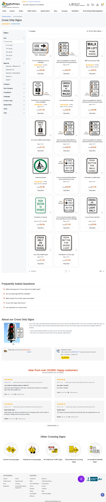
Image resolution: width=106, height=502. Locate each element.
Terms (31, 484)
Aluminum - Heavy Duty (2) (13, 73)
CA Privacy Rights (46, 492)
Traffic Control (31, 11)
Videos (31, 489)
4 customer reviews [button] (15, 23)
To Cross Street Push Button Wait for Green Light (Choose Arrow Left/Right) (66, 216)
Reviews (32, 487)
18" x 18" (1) (9, 55)
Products (44, 487)
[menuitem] (4, 11)
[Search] (44, 5)
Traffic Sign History (47, 479)
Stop (55, 11)
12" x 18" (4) (9, 49)
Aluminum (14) (10, 70)
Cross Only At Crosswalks (66, 100)
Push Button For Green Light (66, 253)
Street (21, 11)
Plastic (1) (8, 76)
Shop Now (41, 73)
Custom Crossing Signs (11, 458)
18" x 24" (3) (9, 52)
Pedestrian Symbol (40, 177)
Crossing (64, 11)
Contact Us (33, 477)
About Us (44, 477)
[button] (92, 5)
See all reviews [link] (53, 424)
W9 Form (32, 494)
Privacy (44, 484)
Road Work (75, 11)
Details (29, 350)
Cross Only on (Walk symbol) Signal (40, 140)
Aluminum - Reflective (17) (13, 66)
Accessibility (33, 492)
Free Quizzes (45, 482)
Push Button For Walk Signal (92, 177)
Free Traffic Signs (34, 482)
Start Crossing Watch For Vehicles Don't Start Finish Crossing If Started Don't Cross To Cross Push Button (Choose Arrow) (66, 61)
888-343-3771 (76, 350)
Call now (65, 355)
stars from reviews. (34, 1)
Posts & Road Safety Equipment (92, 11)
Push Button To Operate (40, 215)
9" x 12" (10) (9, 45)
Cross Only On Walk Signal (40, 253)
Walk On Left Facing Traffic (92, 60)
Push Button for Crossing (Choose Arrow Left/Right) (40, 101)
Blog (43, 489)
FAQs (31, 479)
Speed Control (45, 11)
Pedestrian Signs (6, 16)
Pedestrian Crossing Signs (32, 458)
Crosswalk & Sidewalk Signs (94, 459)
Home (4, 11)
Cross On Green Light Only (92, 215)
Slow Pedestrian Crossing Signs (74, 459)
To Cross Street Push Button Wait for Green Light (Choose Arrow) (66, 178)
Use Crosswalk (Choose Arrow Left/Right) (40, 61)
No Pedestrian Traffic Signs (53, 458)
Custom (12, 11)
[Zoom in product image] (50, 56)
